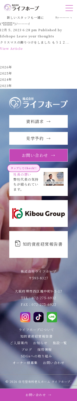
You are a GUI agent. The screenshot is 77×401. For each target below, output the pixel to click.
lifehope (7, 36)
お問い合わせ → (38, 395)
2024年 (6, 79)
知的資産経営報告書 (36, 336)
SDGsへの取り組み (36, 356)
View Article (11, 48)
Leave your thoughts (35, 36)
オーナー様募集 (25, 362)
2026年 (6, 67)
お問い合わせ (53, 362)
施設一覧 (60, 342)
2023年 (6, 85)
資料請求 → (38, 121)
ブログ (26, 349)
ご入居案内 (19, 342)
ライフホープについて (36, 329)
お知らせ (40, 342)
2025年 (6, 73)
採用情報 (44, 349)
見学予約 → (38, 138)
